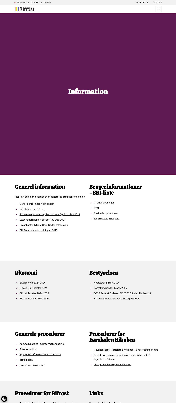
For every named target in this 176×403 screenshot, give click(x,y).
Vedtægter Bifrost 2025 (107, 282)
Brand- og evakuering (32, 365)
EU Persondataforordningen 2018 (38, 230)
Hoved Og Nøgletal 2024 (33, 287)
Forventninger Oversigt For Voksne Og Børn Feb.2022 (50, 214)
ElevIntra (47, 2)
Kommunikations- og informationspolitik (42, 343)
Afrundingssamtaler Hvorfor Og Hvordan (117, 298)
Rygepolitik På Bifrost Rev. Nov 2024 (40, 354)
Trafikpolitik (26, 359)
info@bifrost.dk (142, 2)
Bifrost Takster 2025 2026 (34, 298)
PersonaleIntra (23, 2)
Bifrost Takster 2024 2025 (34, 293)
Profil (97, 207)
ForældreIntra (36, 2)
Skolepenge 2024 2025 (33, 282)
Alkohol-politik (28, 349)
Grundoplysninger (104, 202)
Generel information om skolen (37, 203)
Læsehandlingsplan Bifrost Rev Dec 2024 (43, 219)
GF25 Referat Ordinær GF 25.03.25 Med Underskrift (123, 293)
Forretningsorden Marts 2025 (110, 287)
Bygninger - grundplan (106, 218)
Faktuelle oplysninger (106, 213)
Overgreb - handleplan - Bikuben (112, 364)
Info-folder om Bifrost (32, 209)
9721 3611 (157, 2)
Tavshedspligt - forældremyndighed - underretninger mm (126, 349)
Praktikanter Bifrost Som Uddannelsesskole (44, 224)
